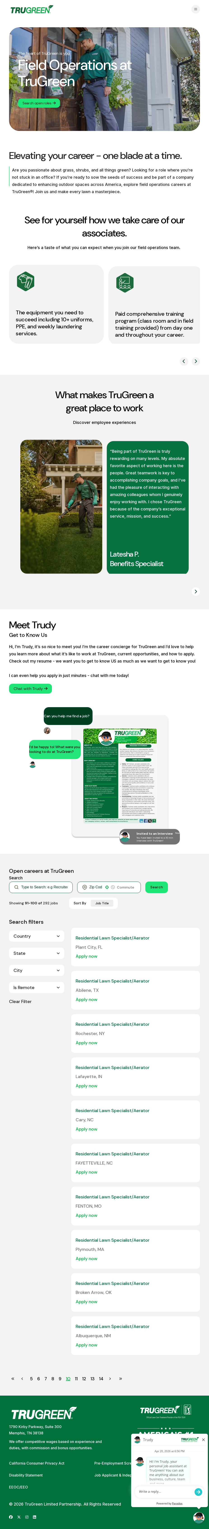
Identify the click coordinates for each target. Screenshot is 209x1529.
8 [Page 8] (52, 1379)
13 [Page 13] (93, 1379)
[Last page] (120, 1378)
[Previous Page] (23, 1378)
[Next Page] (110, 1378)
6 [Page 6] (38, 1379)
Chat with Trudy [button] (30, 688)
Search (156, 887)
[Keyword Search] (44, 887)
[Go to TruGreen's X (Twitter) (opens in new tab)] (19, 1517)
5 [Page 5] (31, 1379)
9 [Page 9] (60, 1379)
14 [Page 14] (101, 1379)
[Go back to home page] (32, 9)
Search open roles (39, 103)
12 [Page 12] (84, 1379)
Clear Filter (20, 1001)
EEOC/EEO (18, 1487)
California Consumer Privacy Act (36, 1463)
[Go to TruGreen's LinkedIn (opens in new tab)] (34, 1517)
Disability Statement (26, 1475)
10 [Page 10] (68, 1379)
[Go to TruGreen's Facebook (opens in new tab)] (11, 1517)
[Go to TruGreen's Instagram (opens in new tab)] (26, 1517)
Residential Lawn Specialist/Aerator (112, 938)
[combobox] (96, 887)
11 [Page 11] (76, 1379)
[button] (107, 887)
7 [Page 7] (45, 1379)
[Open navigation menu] (195, 9)
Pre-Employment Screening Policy (123, 1463)
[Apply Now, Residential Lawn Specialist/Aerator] (89, 956)
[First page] (13, 1378)
